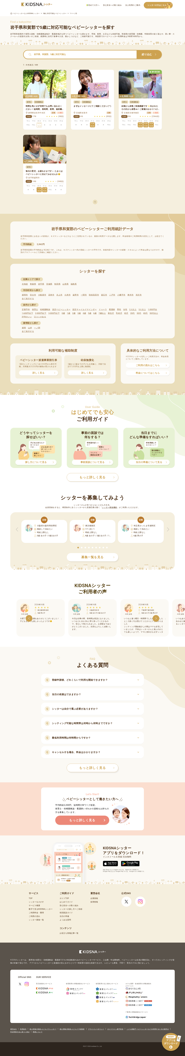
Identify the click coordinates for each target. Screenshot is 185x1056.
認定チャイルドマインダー (84, 309)
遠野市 (76, 295)
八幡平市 (121, 295)
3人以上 (142, 309)
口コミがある (40, 317)
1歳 (68, 313)
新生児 (111, 313)
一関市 (84, 295)
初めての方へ (93, 5)
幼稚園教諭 (45, 309)
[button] (78, 547)
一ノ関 (37, 328)
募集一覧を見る (97, 557)
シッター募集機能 (109, 507)
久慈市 (67, 295)
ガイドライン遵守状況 (115, 1029)
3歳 (79, 313)
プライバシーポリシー (96, 1029)
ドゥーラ (103, 309)
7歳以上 (102, 313)
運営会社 (13, 1029)
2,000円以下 (40, 313)
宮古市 (33, 295)
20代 (132, 313)
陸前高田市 (94, 295)
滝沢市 (139, 295)
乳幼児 (119, 313)
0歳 (63, 313)
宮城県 (49, 284)
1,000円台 (152, 309)
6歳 (95, 313)
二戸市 (112, 295)
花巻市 (51, 295)
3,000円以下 (54, 313)
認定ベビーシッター (61, 309)
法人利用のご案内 (132, 5)
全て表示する (28, 298)
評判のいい (27, 317)
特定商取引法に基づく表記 (20, 1032)
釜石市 (104, 295)
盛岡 (24, 328)
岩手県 (41, 284)
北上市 (59, 295)
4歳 (84, 313)
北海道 (25, 284)
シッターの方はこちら (160, 5)
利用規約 (23, 1029)
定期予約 (26, 309)
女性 (125, 309)
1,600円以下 (27, 313)
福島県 (74, 284)
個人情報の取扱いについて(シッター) (43, 1029)
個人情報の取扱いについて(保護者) (72, 1029)
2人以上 (133, 309)
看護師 (112, 309)
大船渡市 (42, 295)
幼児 (126, 313)
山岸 (30, 328)
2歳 (73, 313)
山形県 (65, 284)
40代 (145, 313)
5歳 (89, 313)
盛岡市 (25, 295)
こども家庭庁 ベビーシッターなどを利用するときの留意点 (148, 1029)
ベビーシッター (73, 34)
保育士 (35, 309)
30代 (139, 313)
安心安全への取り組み (112, 5)
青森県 (33, 284)
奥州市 (130, 295)
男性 (119, 309)
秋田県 (57, 284)
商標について (37, 1032)
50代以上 (154, 313)
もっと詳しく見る (96, 768)
